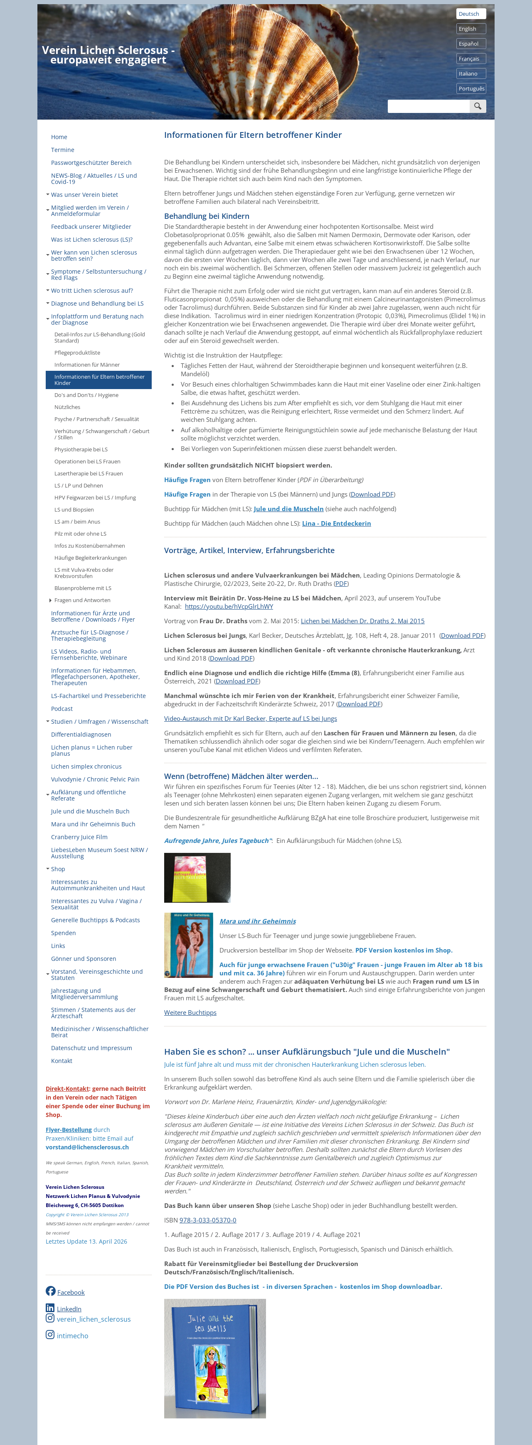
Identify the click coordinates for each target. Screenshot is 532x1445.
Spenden (63, 933)
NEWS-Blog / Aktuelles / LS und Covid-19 (94, 178)
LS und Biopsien (74, 509)
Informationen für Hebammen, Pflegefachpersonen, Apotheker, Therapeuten (95, 676)
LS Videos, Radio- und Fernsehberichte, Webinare (89, 654)
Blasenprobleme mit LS (82, 588)
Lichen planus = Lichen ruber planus (92, 750)
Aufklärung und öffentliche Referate (86, 795)
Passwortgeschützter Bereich (91, 163)
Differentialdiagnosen (81, 734)
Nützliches (67, 407)
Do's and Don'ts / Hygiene (86, 395)
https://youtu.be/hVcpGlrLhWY (229, 606)
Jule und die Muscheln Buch (90, 811)
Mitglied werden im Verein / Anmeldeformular (87, 210)
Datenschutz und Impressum (91, 1048)
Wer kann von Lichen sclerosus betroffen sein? (91, 255)
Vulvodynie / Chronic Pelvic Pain (95, 779)
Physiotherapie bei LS (81, 449)
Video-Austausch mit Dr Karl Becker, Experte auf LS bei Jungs (250, 718)
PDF (341, 583)
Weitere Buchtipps (190, 1012)
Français (469, 58)
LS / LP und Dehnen (78, 485)
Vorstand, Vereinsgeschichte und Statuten (94, 974)
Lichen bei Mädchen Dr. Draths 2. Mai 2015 (363, 621)
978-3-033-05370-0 (208, 1220)
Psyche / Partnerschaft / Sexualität (96, 419)
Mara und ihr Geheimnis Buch (93, 824)
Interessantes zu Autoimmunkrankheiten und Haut (98, 885)
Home (59, 137)
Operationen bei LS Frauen (87, 461)
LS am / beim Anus (77, 521)
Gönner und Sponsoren (83, 959)
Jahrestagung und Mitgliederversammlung (84, 994)
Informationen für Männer (87, 364)
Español (468, 43)
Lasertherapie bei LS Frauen (88, 473)
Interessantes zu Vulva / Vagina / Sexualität (96, 904)
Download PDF (372, 494)
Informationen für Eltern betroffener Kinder (99, 380)
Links (58, 946)
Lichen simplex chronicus (86, 766)
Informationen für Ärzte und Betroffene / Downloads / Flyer (93, 616)
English (467, 28)
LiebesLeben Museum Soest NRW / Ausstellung (99, 853)
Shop (55, 869)
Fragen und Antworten (80, 600)
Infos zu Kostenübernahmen (89, 545)
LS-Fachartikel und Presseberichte (98, 696)
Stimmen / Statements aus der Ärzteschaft (93, 1013)
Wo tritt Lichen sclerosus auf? (89, 290)
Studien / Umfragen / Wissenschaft (97, 721)
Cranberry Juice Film (79, 837)
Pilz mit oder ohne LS (80, 533)
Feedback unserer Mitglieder (91, 226)
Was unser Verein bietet (82, 194)
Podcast (62, 709)
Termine (62, 150)
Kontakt (61, 1061)
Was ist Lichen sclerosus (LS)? (92, 239)
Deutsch (469, 13)
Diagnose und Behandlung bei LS (95, 303)
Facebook (71, 1292)
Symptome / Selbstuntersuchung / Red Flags (96, 274)
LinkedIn (69, 1309)
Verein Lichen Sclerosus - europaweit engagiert (108, 54)
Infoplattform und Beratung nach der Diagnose (95, 319)
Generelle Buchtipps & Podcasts (95, 920)
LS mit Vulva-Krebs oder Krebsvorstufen (83, 573)
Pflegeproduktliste (77, 352)
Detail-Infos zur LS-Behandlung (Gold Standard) (99, 337)
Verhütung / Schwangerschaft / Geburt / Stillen (102, 434)
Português (472, 88)
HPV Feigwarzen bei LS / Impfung (95, 497)
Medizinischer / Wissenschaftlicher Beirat (100, 1032)
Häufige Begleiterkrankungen (90, 557)
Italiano (468, 73)
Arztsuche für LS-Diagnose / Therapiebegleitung (89, 635)
